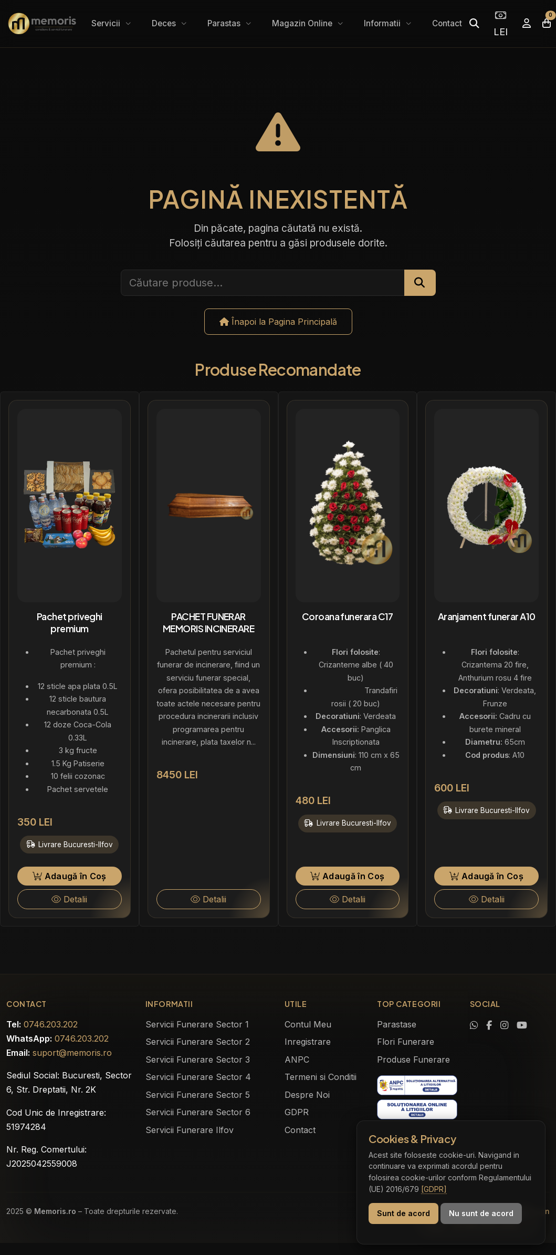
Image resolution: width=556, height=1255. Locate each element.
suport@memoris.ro (72, 1052)
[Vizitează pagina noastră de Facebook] (489, 1025)
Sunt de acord (403, 1213)
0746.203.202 (51, 1024)
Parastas (225, 23)
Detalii (69, 899)
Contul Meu (308, 1024)
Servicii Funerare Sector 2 (197, 1041)
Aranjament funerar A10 (487, 616)
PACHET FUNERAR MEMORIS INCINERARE (208, 622)
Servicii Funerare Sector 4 (198, 1077)
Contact (447, 23)
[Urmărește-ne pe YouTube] (522, 1025)
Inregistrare (308, 1041)
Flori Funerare (405, 1041)
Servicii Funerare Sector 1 (197, 1024)
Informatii (383, 23)
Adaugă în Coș (70, 876)
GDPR (297, 1112)
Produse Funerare (413, 1059)
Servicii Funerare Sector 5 (197, 1094)
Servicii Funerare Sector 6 (197, 1112)
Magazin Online (303, 23)
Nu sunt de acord (481, 1213)
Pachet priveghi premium (69, 622)
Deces (165, 23)
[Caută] (474, 23)
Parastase (396, 1024)
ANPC (297, 1059)
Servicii (106, 23)
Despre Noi (307, 1094)
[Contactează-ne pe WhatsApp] (474, 1025)
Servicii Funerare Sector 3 (197, 1059)
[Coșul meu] (546, 23)
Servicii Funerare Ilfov (189, 1130)
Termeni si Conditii (320, 1077)
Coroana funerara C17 (347, 616)
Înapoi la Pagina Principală (278, 321)
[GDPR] (434, 1189)
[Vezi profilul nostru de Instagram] (504, 1025)
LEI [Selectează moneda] (501, 24)
